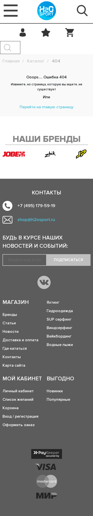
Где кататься (14, 348)
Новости (10, 331)
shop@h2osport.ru (36, 219)
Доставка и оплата (20, 340)
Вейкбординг (59, 336)
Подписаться (68, 259)
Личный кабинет (18, 391)
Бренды (9, 314)
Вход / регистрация (20, 416)
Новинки (55, 391)
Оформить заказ (18, 424)
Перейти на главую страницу (46, 107)
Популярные (58, 399)
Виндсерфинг (59, 327)
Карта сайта (13, 365)
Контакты (11, 356)
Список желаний (17, 399)
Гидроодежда (60, 310)
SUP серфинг (59, 319)
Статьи (9, 323)
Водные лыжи (60, 344)
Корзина (10, 407)
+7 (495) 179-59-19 (36, 205)
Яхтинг (53, 302)
